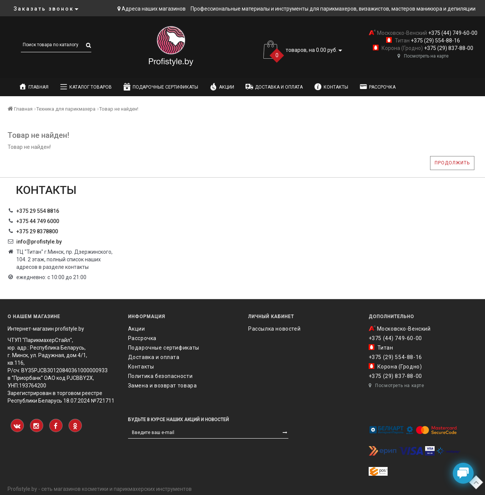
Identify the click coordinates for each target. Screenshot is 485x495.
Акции (222, 87)
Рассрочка (378, 87)
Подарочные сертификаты (160, 87)
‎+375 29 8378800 (37, 231)
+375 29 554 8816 (37, 211)
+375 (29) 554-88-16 (435, 40)
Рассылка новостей (274, 329)
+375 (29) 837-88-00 (448, 48)
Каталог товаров (86, 87)
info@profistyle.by (39, 242)
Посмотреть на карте (423, 56)
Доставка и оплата (274, 87)
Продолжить (452, 163)
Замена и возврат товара (162, 386)
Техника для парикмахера (65, 109)
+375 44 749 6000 (37, 221)
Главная (33, 87)
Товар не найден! (118, 109)
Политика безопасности (160, 376)
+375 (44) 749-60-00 (452, 33)
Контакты (331, 87)
